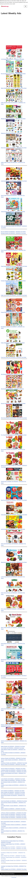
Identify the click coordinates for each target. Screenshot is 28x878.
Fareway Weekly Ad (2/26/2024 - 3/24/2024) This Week (13, 816)
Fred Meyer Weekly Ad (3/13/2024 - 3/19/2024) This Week (14, 763)
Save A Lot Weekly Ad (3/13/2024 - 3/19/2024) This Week (14, 500)
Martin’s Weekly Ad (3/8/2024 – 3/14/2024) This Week (13, 808)
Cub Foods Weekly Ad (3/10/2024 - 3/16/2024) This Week (14, 181)
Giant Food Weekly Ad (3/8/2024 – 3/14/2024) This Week (14, 801)
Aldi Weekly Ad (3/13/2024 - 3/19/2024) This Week (12, 374)
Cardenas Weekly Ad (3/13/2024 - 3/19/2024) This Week (13, 770)
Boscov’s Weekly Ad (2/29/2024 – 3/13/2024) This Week (13, 771)
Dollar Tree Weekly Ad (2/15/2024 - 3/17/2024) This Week (14, 295)
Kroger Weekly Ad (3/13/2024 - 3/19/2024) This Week (13, 312)
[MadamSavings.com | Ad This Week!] (5, 6)
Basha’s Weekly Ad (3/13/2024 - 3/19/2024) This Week (13, 764)
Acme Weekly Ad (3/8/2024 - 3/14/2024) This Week (12, 790)
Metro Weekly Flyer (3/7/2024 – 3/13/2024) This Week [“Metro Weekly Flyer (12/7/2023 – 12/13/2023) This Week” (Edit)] (13, 855)
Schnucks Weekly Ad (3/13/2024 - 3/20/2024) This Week (13, 817)
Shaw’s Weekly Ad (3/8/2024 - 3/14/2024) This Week (13, 792)
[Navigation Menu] (25, 6)
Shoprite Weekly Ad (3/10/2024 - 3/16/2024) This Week (13, 814)
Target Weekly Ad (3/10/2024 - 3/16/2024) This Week (13, 211)
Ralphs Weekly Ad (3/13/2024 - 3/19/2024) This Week (13, 746)
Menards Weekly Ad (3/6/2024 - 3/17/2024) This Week (13, 118)
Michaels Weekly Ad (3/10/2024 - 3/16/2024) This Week (13, 233)
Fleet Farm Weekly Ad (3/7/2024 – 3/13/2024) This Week (13, 147)
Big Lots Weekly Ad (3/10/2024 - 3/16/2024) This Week (13, 231)
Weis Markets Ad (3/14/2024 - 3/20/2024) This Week (13, 793)
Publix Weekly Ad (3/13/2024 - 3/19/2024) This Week (13, 336)
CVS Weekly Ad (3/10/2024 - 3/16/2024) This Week (12, 59)
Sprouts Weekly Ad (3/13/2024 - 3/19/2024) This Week (13, 403)
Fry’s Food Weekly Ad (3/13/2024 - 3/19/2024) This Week (13, 435)
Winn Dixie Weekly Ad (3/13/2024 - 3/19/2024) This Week (14, 417)
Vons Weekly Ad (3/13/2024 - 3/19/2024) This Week (12, 748)
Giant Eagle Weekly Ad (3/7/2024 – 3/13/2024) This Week (14, 266)
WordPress (12, 873)
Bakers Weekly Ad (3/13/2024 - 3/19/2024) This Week (13, 694)
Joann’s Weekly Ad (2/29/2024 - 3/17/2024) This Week (13, 780)
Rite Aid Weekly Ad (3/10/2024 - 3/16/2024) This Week (13, 73)
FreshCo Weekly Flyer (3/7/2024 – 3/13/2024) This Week (13, 869)
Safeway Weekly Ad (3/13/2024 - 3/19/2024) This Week (13, 758)
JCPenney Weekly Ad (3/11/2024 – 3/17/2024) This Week (13, 812)
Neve (2, 873)
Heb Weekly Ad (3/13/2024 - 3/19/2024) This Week (12, 388)
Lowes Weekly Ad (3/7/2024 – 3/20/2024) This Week (13, 778)
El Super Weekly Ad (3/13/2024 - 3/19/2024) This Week (13, 280)
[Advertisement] (14, 31)
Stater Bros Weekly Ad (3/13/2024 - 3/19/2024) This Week (14, 514)
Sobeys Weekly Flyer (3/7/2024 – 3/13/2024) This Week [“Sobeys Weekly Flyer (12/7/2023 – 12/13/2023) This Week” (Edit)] (13, 847)
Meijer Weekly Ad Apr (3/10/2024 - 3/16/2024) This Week (13, 88)
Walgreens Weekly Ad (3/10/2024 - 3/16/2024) (11, 133)
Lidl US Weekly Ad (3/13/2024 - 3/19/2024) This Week (13, 529)
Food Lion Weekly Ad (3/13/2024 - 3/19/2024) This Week (13, 357)
